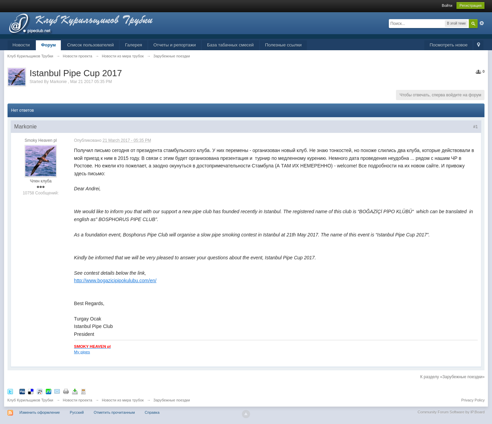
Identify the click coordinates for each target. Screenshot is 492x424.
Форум (48, 44)
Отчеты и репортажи (174, 44)
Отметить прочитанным (114, 412)
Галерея (133, 44)
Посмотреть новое (448, 44)
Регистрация (470, 5)
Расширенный (481, 23)
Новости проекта (77, 400)
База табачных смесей (230, 44)
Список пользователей (90, 44)
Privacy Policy (472, 400)
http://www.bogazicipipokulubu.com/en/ (115, 280)
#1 (475, 126)
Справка (152, 412)
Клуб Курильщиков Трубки (30, 400)
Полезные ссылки (283, 44)
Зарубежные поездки (171, 400)
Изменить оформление (39, 412)
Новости (21, 44)
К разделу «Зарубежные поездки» (452, 376)
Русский (77, 412)
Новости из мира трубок (123, 400)
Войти (447, 5)
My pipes (82, 352)
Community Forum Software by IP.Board (451, 412)
